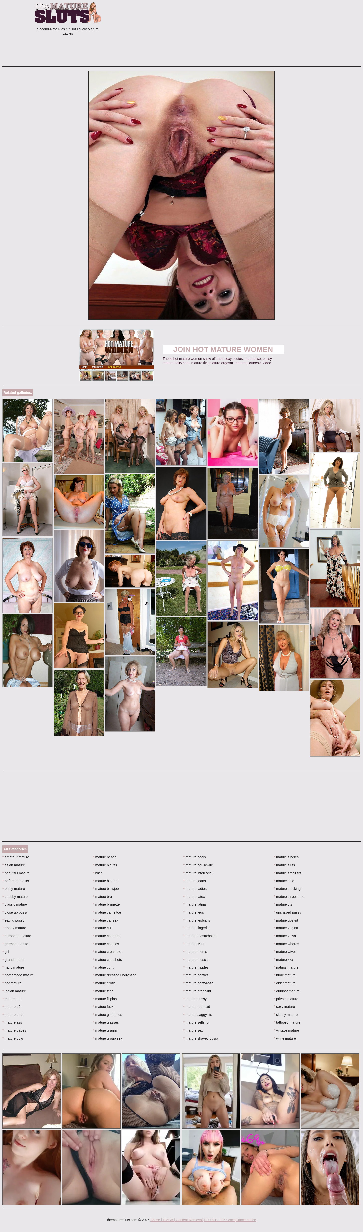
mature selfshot (196, 1022)
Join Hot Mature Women (223, 349)
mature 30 (11, 999)
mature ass (12, 1022)
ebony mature (14, 928)
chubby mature (15, 897)
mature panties (196, 975)
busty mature (13, 889)
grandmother (13, 960)
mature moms (195, 952)
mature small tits (287, 873)
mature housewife (198, 865)
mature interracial (198, 873)
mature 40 (11, 1007)
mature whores (286, 944)
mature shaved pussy (201, 1038)
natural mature (286, 967)
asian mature (13, 865)
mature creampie (107, 952)
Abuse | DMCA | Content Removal (176, 1220)
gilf (5, 952)
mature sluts (284, 865)
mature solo (284, 881)
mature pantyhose (198, 983)
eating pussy (13, 920)
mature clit (102, 928)
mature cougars (106, 936)
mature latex (194, 897)
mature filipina (105, 999)
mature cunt (103, 967)
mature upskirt (286, 920)
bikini (98, 873)
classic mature (14, 904)
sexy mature (284, 1007)
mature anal (12, 1015)
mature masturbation (200, 936)
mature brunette (106, 904)
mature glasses (106, 1022)
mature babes (14, 1030)
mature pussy (195, 999)
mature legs (193, 912)
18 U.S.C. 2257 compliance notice (230, 1220)
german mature (15, 944)
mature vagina (286, 928)
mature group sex (107, 1038)
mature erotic (104, 983)
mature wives (285, 952)
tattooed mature (287, 1022)
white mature (285, 1038)
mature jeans (194, 881)
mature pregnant (197, 991)
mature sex (193, 1030)
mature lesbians (196, 920)
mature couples (106, 944)
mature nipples (195, 967)
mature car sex (105, 920)
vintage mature (286, 1030)
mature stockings (288, 889)
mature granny (105, 1030)
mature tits (283, 904)
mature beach (104, 857)
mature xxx (283, 960)
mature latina (194, 904)
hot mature (11, 983)
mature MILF (194, 944)
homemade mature (18, 975)
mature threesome (289, 897)
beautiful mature (16, 873)
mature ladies (195, 889)
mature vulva (285, 936)
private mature (286, 999)
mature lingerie (196, 928)
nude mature (285, 975)
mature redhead (196, 1007)
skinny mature (286, 1015)
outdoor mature (287, 991)
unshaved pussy (287, 912)
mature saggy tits (197, 1015)
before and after (15, 881)
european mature (16, 936)
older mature (285, 983)
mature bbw (12, 1038)
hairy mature (13, 967)
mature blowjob (106, 889)
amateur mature (15, 857)
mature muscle (195, 960)
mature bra (102, 897)
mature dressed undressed (114, 975)
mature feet (103, 991)
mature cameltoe (107, 912)
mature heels (194, 857)
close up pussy (15, 912)
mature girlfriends (107, 1015)
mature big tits (105, 865)
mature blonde (105, 881)
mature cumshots (107, 960)
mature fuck (103, 1007)
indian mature (14, 991)
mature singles (286, 857)
